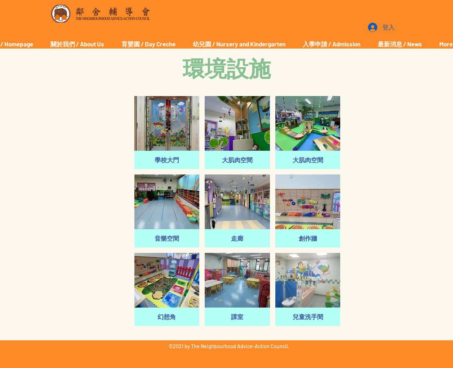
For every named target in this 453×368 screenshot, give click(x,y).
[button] (167, 132)
